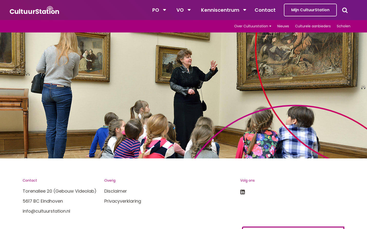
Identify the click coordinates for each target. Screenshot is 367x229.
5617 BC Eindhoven (43, 201)
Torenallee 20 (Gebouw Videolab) (60, 191)
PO (155, 10)
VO (180, 10)
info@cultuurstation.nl (46, 211)
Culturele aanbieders (313, 26)
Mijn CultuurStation (310, 10)
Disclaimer (115, 191)
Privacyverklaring (122, 201)
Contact (265, 10)
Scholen (343, 26)
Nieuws (283, 26)
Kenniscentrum (220, 10)
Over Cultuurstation (251, 26)
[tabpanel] (183, 95)
